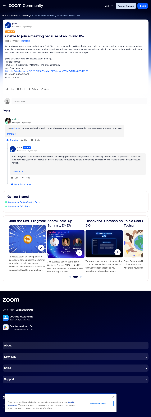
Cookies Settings (98, 403)
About (8, 345)
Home (5, 15)
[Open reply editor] (75, 101)
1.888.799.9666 (24, 310)
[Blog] (4, 397)
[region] (60, 402)
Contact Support (126, 6)
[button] (4, 6)
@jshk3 (15, 128)
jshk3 (14, 23)
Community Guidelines (18, 206)
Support (9, 379)
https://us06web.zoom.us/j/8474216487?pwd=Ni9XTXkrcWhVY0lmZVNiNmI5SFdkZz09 (46, 71)
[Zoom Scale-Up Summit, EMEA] (65, 247)
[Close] (113, 397)
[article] (75, 130)
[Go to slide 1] (70, 276)
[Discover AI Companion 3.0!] (104, 247)
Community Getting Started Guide (24, 202)
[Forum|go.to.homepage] (26, 6)
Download (10, 357)
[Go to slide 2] (75, 276)
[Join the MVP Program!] (27, 247)
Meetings (26, 15)
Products (15, 15)
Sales (7, 368)
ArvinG (15, 119)
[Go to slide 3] (80, 276)
